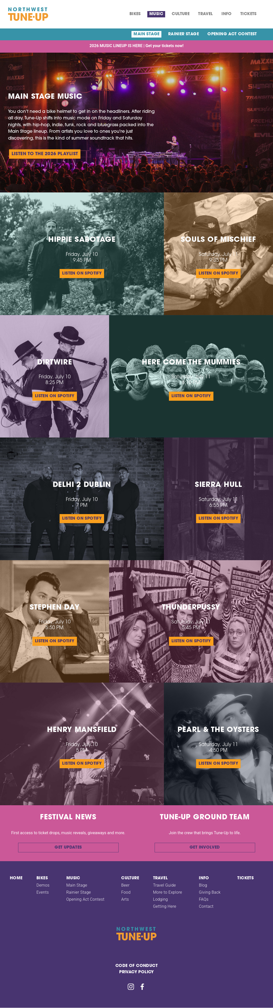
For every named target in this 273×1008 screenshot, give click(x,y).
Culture (181, 14)
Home (16, 878)
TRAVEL (205, 14)
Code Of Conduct (136, 966)
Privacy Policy (136, 972)
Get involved (205, 848)
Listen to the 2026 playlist (45, 154)
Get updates (68, 848)
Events (42, 892)
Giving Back (209, 892)
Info (226, 14)
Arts (125, 899)
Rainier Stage (183, 34)
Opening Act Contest (232, 34)
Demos (43, 885)
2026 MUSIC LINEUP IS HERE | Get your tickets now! (136, 45)
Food (125, 892)
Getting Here (164, 906)
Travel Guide (164, 885)
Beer (125, 885)
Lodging (160, 899)
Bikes (135, 14)
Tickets (248, 14)
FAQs (203, 899)
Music (156, 14)
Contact (206, 906)
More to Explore (167, 892)
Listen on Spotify (82, 274)
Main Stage (146, 34)
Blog (203, 885)
